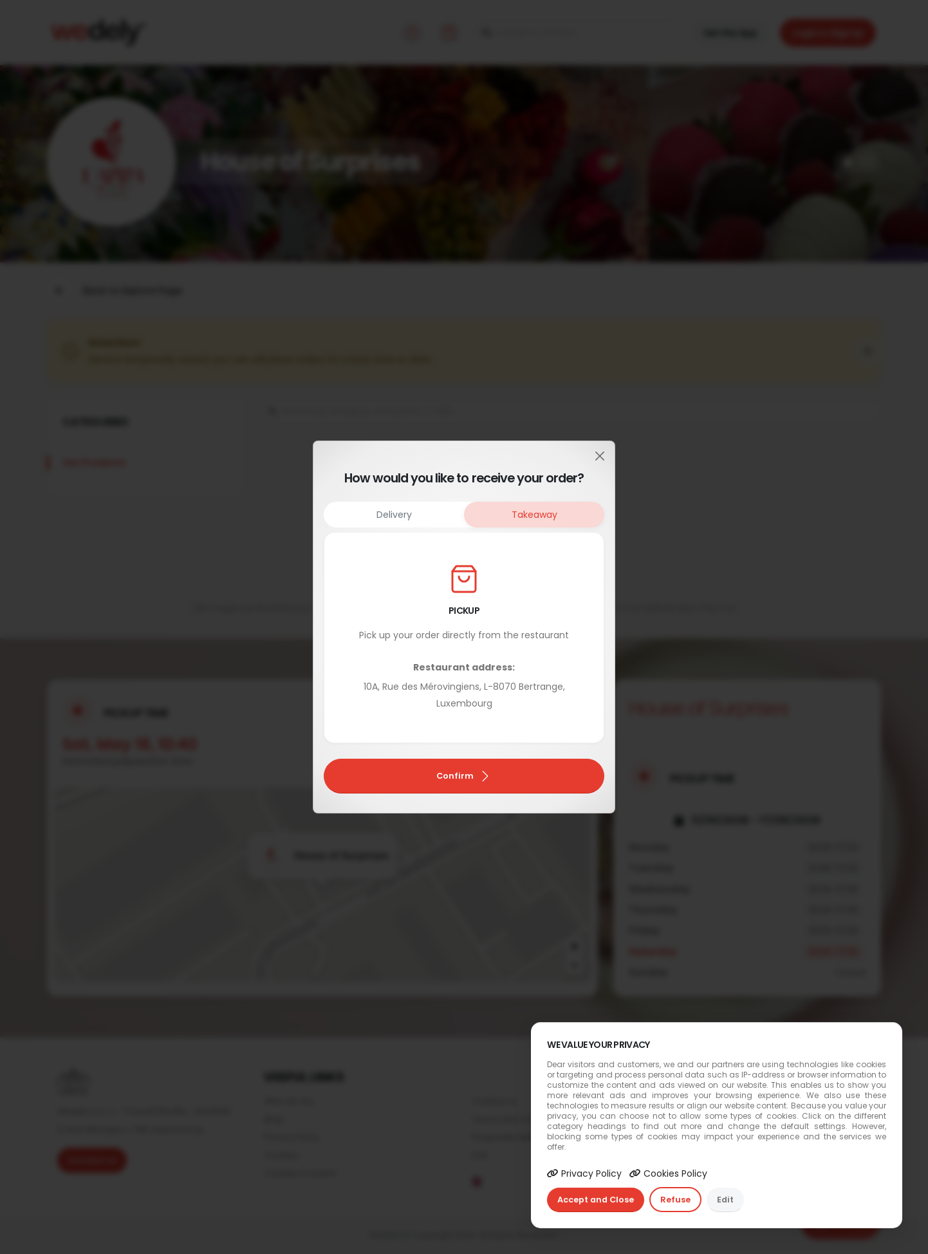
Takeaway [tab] (534, 514)
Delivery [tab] (394, 514)
